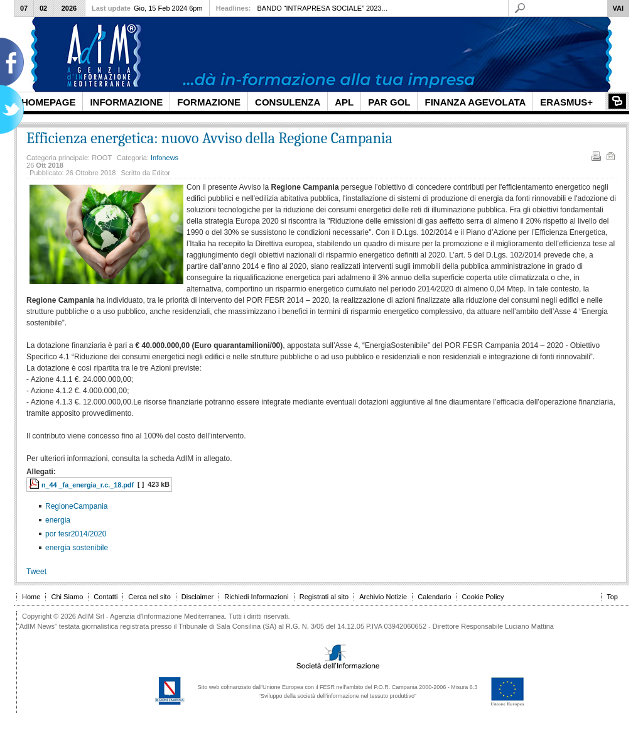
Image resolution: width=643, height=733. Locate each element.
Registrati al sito (324, 596)
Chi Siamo (67, 596)
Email (609, 155)
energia (57, 520)
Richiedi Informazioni (256, 596)
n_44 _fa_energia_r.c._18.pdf (87, 485)
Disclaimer (197, 596)
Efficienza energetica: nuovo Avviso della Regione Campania (209, 138)
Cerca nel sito (149, 596)
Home (31, 596)
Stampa (595, 155)
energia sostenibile (76, 547)
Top (612, 596)
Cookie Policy (483, 596)
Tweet (36, 571)
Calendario (434, 596)
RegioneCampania (76, 506)
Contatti (105, 596)
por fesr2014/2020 (75, 533)
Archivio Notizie (383, 596)
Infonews (164, 157)
